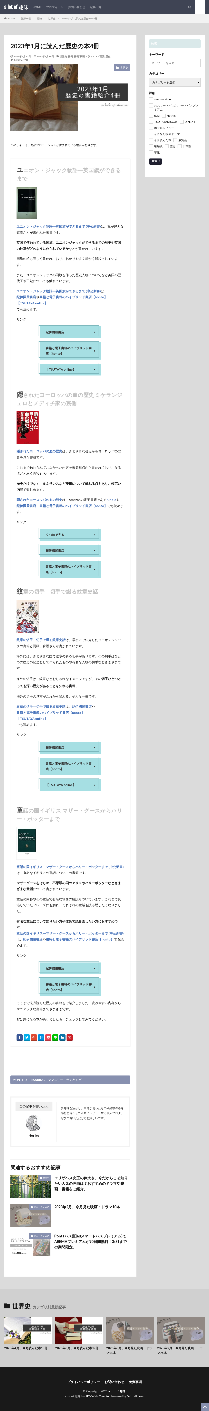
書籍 (70, 56)
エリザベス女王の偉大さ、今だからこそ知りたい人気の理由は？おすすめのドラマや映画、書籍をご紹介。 (91, 1183)
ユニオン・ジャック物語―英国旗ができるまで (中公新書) (59, 226)
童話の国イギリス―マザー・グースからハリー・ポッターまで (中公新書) (70, 867)
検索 (154, 161)
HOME (36, 7)
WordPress (135, 1396)
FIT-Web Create (97, 1396)
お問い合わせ (76, 7)
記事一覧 (95, 7)
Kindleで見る (55, 534)
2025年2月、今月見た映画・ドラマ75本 (180, 1350)
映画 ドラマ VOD (41, 1207)
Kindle (111, 500)
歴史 (39, 18)
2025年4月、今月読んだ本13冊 (26, 1348)
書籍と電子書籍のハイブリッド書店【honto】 (73, 296)
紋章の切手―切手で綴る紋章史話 (41, 640)
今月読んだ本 (20, 60)
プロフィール (54, 7)
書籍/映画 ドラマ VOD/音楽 (89, 56)
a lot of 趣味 (16, 7)
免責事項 (135, 1382)
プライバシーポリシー (83, 1382)
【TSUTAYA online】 (32, 303)
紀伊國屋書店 (26, 296)
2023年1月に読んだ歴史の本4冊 (79, 18)
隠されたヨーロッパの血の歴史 (39, 451)
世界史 (52, 18)
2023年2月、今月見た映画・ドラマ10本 (87, 1207)
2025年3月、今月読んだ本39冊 (77, 1348)
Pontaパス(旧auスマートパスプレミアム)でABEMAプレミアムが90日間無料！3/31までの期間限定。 (90, 1241)
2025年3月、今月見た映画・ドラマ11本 (129, 1350)
